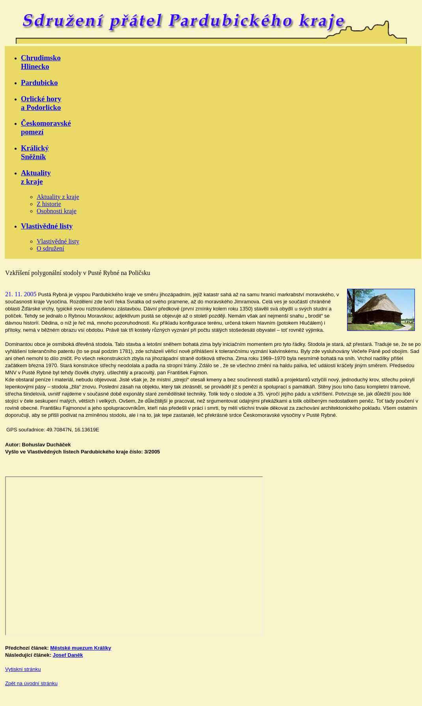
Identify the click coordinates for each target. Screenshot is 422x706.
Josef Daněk (68, 655)
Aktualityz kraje (36, 177)
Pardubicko (39, 82)
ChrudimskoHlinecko (41, 62)
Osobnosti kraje (57, 211)
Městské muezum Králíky (80, 648)
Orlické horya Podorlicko (41, 103)
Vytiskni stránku (23, 669)
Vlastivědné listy (47, 226)
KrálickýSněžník (35, 152)
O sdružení (50, 248)
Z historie (49, 204)
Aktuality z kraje (58, 196)
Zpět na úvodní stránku (31, 683)
